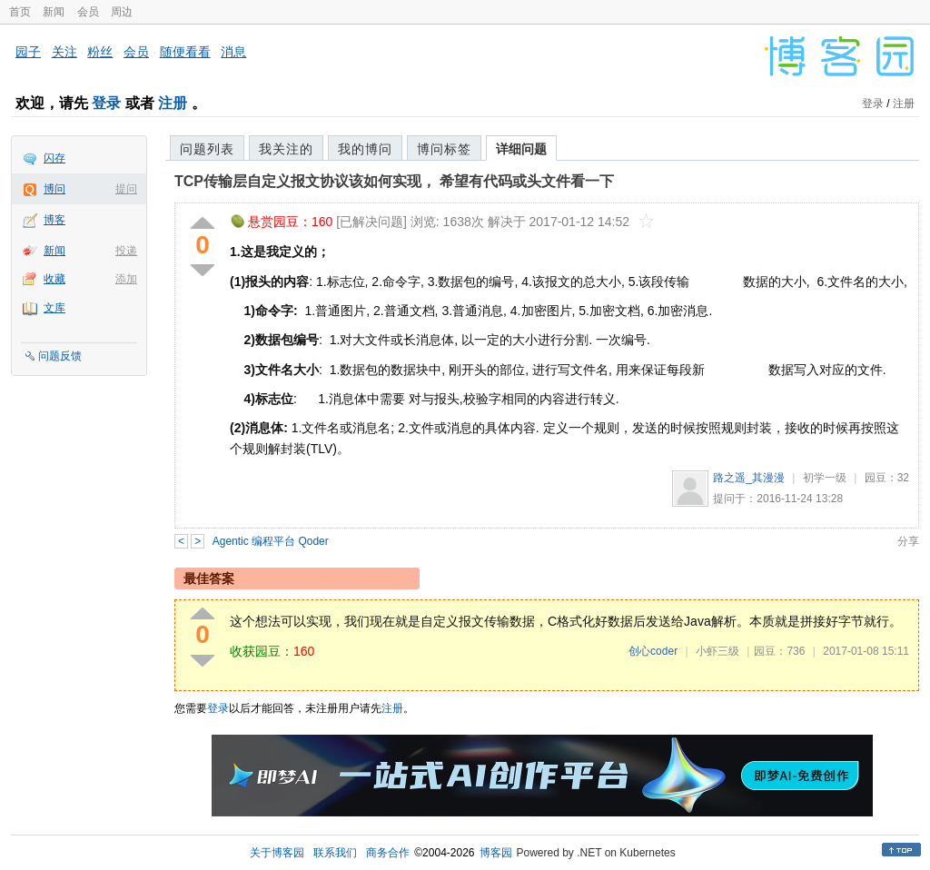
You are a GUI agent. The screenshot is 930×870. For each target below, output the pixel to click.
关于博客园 (277, 852)
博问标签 (444, 149)
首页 (20, 11)
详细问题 (521, 149)
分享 (908, 541)
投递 (126, 250)
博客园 (496, 852)
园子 (28, 51)
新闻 (53, 11)
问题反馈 (60, 356)
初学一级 (824, 477)
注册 (172, 103)
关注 (64, 51)
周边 (122, 11)
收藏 (54, 278)
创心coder (653, 651)
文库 (54, 308)
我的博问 (365, 149)
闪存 (54, 158)
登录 (106, 103)
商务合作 (388, 852)
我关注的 (286, 149)
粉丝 (100, 51)
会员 (88, 11)
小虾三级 (717, 651)
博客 (54, 219)
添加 (126, 278)
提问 (126, 189)
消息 (233, 51)
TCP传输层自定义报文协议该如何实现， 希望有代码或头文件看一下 (394, 181)
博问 (54, 189)
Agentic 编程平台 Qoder (271, 541)
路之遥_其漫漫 (749, 477)
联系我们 (335, 852)
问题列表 (207, 149)
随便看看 (185, 51)
